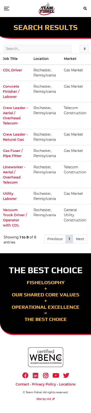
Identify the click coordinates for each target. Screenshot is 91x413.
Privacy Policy (44, 384)
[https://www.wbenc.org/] (45, 357)
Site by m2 (45, 399)
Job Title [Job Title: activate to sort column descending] (10, 58)
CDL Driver (12, 70)
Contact (22, 384)
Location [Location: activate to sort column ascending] (41, 58)
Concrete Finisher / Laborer (11, 91)
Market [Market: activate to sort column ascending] (70, 58)
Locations (67, 384)
